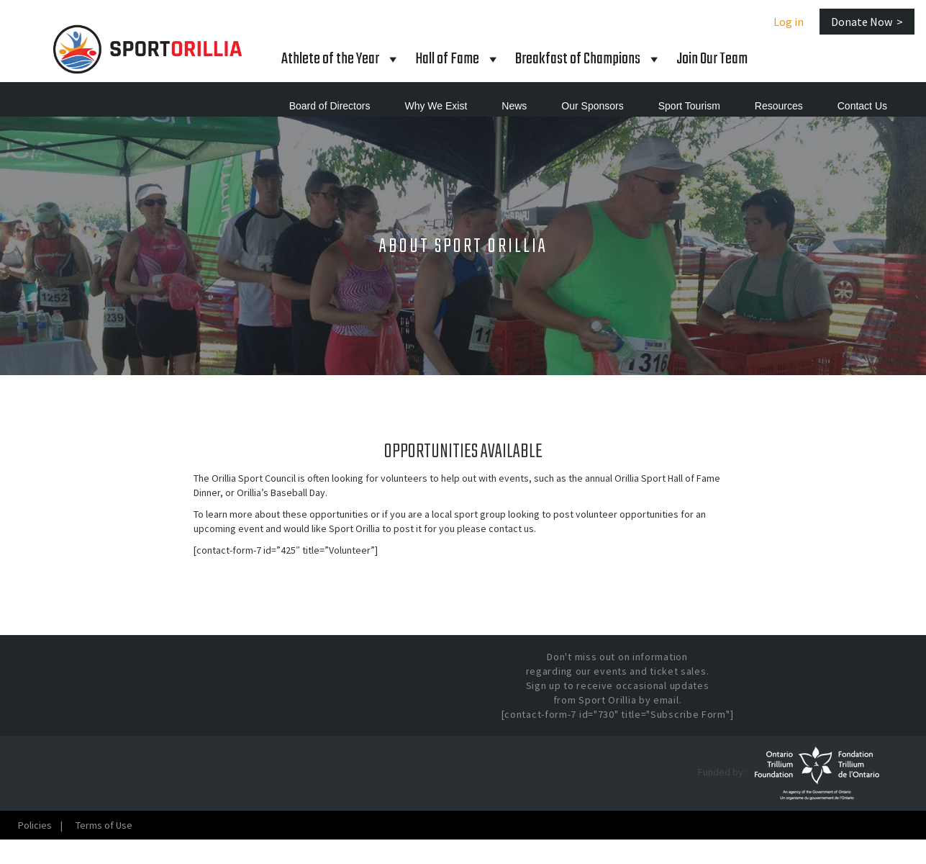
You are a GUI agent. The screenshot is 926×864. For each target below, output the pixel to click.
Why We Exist (435, 106)
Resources (779, 106)
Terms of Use (104, 825)
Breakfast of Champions (588, 59)
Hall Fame (458, 59)
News (514, 106)
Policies (35, 825)
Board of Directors (330, 106)
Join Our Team (712, 59)
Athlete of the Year (341, 59)
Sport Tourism (689, 106)
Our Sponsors (592, 106)
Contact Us (862, 106)
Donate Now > (867, 21)
